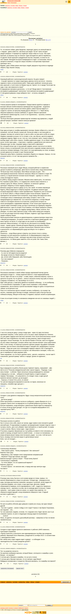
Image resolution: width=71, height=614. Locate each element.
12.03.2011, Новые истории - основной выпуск (12, 392)
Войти (9, 2)
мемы (16, 5)
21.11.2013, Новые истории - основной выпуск (12, 526)
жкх (1, 358)
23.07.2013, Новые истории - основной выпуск (12, 127)
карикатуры (22, 582)
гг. (31, 40)
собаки (1, 69)
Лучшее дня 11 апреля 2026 (14, 0)
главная (2, 582)
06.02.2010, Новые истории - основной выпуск (12, 365)
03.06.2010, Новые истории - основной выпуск (12, 248)
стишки (25, 5)
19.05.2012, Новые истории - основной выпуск (12, 501)
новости (26, 608)
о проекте (16, 608)
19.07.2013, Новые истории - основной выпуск (12, 269)
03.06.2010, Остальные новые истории (10, 475)
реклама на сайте (4, 608)
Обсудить (15, 72)
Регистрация (13, 2)
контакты (11, 608)
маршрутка (2, 263)
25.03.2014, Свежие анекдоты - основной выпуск (13, 548)
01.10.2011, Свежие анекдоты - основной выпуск (13, 102)
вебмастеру (21, 608)
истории (13, 5)
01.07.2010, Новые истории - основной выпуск (12, 165)
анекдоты (7, 5)
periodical (26, 72)
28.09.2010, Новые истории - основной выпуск (12, 47)
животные (2, 158)
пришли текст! (66, 582)
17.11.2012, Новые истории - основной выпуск (12, 329)
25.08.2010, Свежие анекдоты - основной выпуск (13, 446)
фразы (20, 5)
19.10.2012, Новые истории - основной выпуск (12, 418)
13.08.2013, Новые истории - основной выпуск (12, 76)
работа (1, 95)
